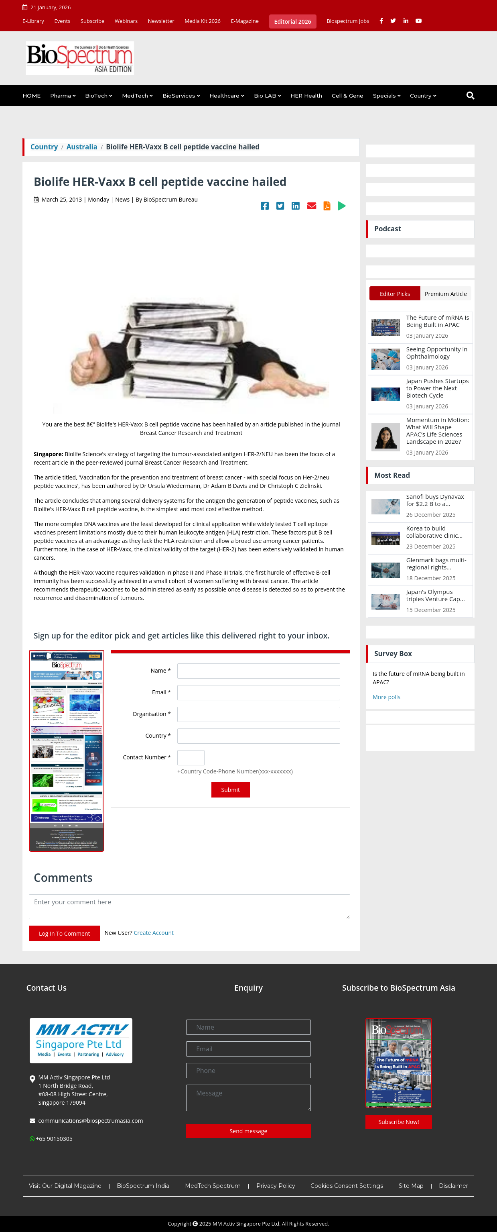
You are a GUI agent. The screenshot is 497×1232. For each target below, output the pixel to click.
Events (62, 20)
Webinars (126, 20)
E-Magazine (245, 20)
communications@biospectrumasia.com (91, 1120)
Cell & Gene (347, 95)
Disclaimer (453, 1185)
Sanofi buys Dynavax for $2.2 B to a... (435, 500)
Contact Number (147, 757)
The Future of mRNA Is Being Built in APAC (437, 320)
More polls (386, 697)
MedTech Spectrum (213, 1185)
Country (421, 95)
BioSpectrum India (143, 1185)
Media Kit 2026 (203, 20)
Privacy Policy (275, 1185)
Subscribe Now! (399, 1122)
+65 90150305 (54, 1138)
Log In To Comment (64, 933)
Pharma (60, 95)
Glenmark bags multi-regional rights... (436, 563)
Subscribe (92, 20)
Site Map (411, 1185)
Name (161, 670)
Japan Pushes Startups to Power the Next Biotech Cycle (437, 388)
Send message (249, 1131)
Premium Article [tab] (446, 294)
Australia (82, 146)
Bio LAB (265, 95)
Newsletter (161, 20)
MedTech (135, 95)
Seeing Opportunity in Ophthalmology (437, 352)
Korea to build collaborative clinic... (434, 531)
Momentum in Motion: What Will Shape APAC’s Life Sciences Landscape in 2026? (437, 430)
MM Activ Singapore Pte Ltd (246, 1223)
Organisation (152, 714)
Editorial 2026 (292, 21)
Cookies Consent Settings (346, 1185)
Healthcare (224, 95)
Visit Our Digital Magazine (65, 1185)
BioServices (178, 95)
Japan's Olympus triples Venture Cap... (435, 595)
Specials (384, 95)
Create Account (154, 932)
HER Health (306, 95)
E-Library (33, 20)
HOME (31, 95)
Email (161, 692)
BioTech (96, 95)
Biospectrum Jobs (348, 20)
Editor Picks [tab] (395, 294)
